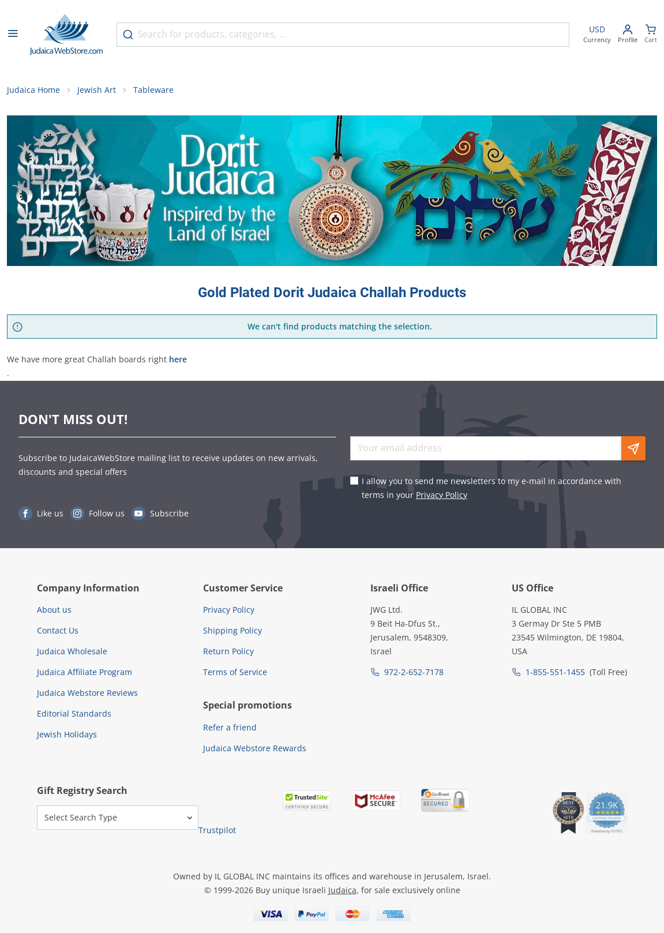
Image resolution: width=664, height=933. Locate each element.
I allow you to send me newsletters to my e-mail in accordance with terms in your (491, 487)
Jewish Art (96, 89)
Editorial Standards (74, 713)
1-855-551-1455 (555, 671)
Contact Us (57, 630)
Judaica (342, 890)
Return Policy (228, 651)
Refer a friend (230, 727)
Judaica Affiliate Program (84, 671)
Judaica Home (33, 89)
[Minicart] (650, 35)
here (178, 359)
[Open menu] (12, 34)
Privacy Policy (441, 494)
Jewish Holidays (67, 734)
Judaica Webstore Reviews (87, 692)
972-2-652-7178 (414, 671)
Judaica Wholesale (72, 651)
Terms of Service (235, 671)
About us (54, 609)
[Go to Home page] (66, 34)
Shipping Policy (232, 630)
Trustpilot (217, 830)
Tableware (153, 89)
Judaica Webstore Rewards (254, 748)
